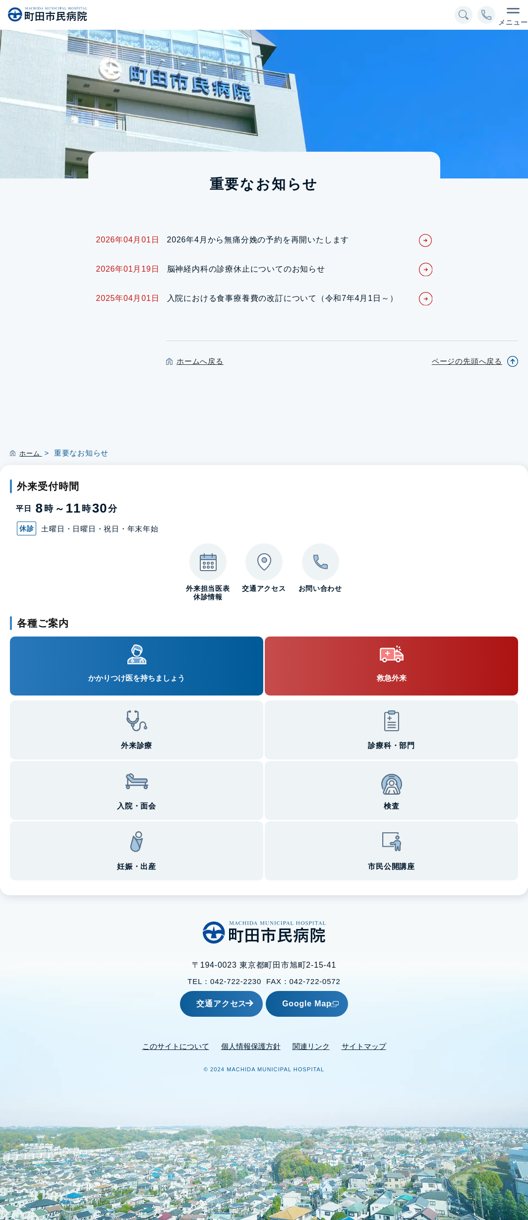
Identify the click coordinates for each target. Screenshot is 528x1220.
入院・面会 (136, 806)
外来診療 (136, 745)
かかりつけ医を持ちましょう (136, 678)
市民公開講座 (391, 866)
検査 (392, 806)
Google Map (330, 1003)
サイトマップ (364, 1046)
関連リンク (311, 1046)
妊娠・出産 (136, 866)
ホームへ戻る (200, 361)
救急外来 (392, 678)
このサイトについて (175, 1046)
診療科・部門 (391, 745)
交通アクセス (208, 1003)
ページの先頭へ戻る (467, 361)
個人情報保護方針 (251, 1046)
